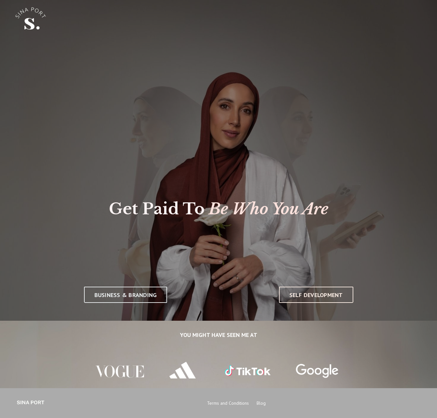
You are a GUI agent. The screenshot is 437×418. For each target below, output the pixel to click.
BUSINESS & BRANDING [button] (125, 295)
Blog (261, 403)
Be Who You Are (268, 209)
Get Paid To (157, 209)
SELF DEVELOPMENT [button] (316, 295)
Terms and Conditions (228, 403)
